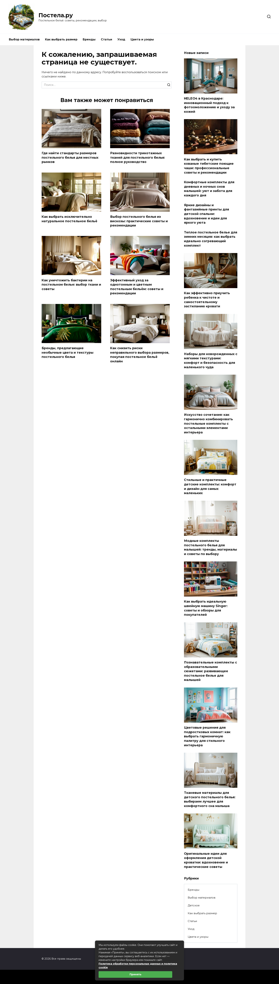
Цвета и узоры (142, 39)
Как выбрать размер (61, 39)
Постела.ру (55, 15)
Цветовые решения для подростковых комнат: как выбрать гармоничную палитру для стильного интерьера (207, 736)
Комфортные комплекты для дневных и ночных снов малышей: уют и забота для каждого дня (209, 188)
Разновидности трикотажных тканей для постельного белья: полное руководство (137, 157)
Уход (121, 39)
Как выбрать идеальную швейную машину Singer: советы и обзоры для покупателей (206, 608)
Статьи (106, 39)
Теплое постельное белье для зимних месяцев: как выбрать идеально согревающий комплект (210, 238)
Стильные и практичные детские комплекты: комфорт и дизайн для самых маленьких (210, 486)
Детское (194, 905)
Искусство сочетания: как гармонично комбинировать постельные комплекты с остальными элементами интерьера (208, 423)
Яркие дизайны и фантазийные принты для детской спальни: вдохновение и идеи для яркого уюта (206, 213)
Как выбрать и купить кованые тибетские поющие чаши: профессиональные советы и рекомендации (209, 165)
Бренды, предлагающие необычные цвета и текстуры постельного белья (67, 352)
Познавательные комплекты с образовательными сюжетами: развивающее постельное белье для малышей (210, 671)
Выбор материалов (24, 39)
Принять (135, 974)
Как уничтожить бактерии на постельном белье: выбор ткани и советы (71, 284)
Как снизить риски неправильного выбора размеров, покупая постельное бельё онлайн (139, 354)
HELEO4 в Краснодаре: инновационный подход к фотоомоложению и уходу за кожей (209, 105)
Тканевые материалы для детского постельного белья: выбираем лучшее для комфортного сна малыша (209, 799)
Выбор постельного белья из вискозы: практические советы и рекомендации (139, 221)
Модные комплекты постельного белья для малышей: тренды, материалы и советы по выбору (210, 547)
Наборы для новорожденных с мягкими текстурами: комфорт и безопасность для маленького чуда (210, 360)
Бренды (89, 39)
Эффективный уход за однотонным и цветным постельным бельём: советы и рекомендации (136, 286)
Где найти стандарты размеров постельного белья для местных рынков (70, 157)
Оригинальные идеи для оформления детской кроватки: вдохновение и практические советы (206, 860)
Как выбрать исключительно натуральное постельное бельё (69, 219)
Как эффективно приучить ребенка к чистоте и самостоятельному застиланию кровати (207, 299)
